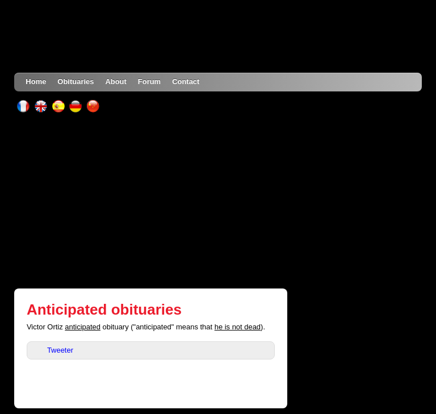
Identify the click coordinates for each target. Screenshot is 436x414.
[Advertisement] (218, 200)
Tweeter (60, 350)
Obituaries (75, 81)
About (115, 81)
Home (36, 81)
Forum (149, 81)
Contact (185, 81)
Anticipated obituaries (104, 309)
